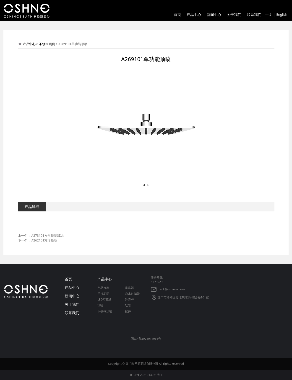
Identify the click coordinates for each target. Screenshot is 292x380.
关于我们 (234, 14)
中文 (269, 14)
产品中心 (194, 14)
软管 (128, 305)
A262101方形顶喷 (44, 240)
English (281, 14)
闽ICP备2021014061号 (146, 338)
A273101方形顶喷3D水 (47, 235)
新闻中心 (214, 14)
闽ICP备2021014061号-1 (146, 375)
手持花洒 (103, 294)
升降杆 (129, 299)
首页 (177, 14)
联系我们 (254, 14)
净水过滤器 (132, 294)
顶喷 (100, 305)
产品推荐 (103, 288)
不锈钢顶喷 (47, 44)
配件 (128, 311)
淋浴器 (129, 288)
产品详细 (32, 206)
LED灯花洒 (104, 299)
